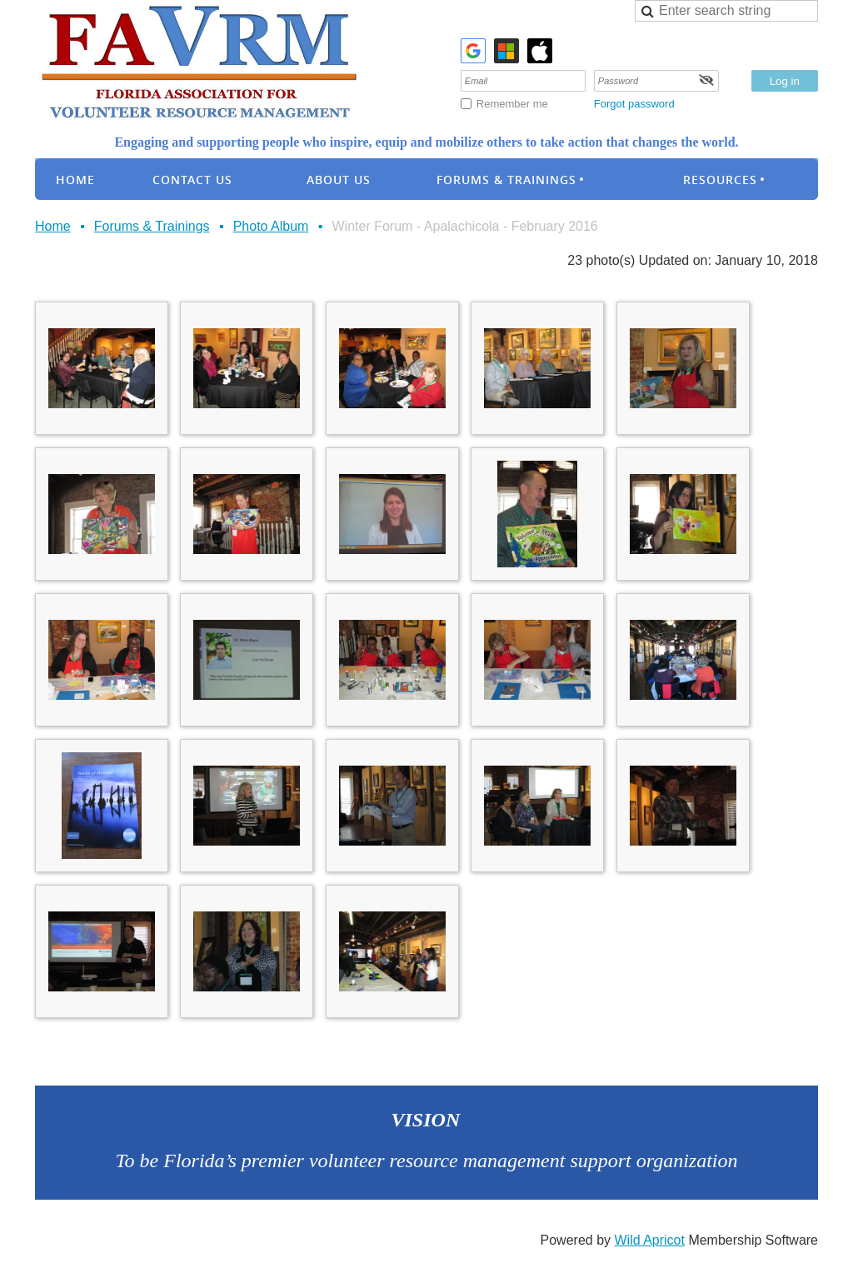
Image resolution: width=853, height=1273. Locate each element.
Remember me (512, 103)
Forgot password (634, 103)
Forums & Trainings (152, 226)
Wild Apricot (649, 1240)
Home (53, 226)
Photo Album (271, 226)
